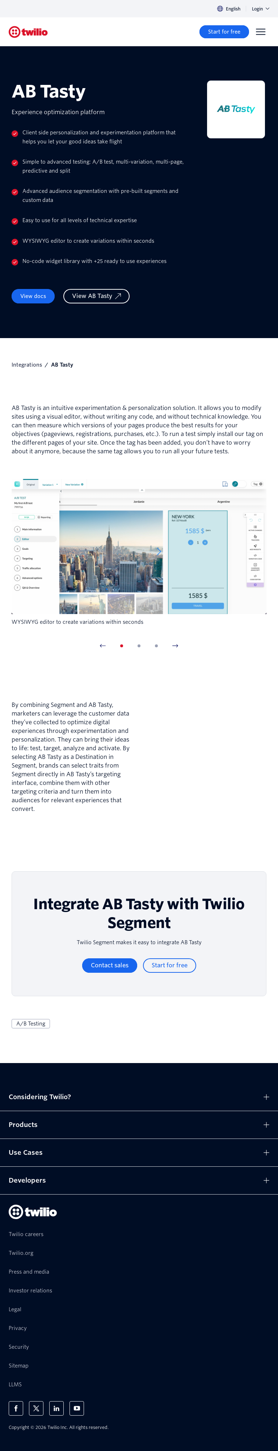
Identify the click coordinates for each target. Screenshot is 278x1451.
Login (260, 9)
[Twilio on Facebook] (16, 1408)
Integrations (27, 365)
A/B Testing (30, 1024)
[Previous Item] (102, 646)
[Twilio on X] (36, 1408)
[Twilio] (28, 32)
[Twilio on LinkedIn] (56, 1408)
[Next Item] (175, 646)
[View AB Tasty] (96, 296)
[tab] (121, 646)
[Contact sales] (109, 965)
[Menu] (260, 31)
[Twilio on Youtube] (77, 1408)
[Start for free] (224, 31)
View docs (33, 296)
